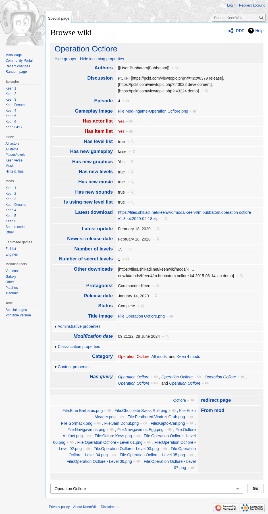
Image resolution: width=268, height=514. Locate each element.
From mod (212, 410)
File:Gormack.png (76, 423)
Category (102, 356)
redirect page (216, 400)
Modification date (93, 336)
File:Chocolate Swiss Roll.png (141, 410)
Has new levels (96, 171)
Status (105, 305)
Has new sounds (94, 192)
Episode (103, 100)
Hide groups (65, 59)
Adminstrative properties (79, 326)
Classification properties (79, 346)
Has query (101, 376)
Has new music (95, 182)
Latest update (97, 228)
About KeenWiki (85, 507)
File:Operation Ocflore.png (141, 316)
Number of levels (93, 249)
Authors (103, 68)
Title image (100, 316)
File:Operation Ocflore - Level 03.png (126, 448)
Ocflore (179, 400)
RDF (240, 30)
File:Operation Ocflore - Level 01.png (110, 442)
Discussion (100, 78)
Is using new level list (88, 202)
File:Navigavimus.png (86, 429)
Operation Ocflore (86, 48)
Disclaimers (110, 507)
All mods (159, 356)
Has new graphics (92, 161)
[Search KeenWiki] (239, 18)
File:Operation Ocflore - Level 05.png (152, 455)
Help (259, 30)
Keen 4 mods (188, 356)
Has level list (98, 141)
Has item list (99, 131)
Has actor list (98, 121)
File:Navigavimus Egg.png (140, 429)
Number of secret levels (86, 259)
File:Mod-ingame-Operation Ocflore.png (153, 111)
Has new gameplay (91, 151)
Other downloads (93, 269)
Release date (98, 296)
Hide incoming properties (102, 59)
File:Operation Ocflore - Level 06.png (99, 461)
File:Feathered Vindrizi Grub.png (156, 416)
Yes (121, 121)
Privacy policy (59, 507)
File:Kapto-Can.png (168, 423)
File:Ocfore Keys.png (113, 436)
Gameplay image (94, 111)
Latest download (94, 212)
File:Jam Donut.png (121, 423)
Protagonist (99, 285)
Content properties (74, 366)
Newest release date (90, 238)
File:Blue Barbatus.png (83, 410)
